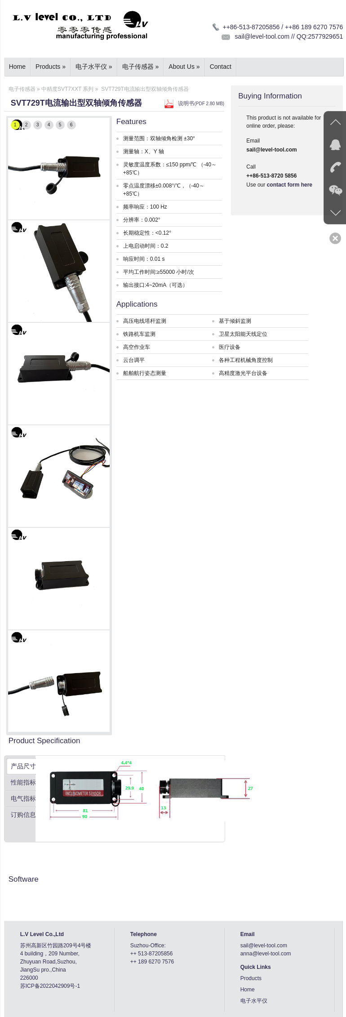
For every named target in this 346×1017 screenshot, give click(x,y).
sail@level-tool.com (263, 945)
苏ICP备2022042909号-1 (50, 986)
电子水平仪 (93, 66)
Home (17, 66)
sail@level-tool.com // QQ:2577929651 (289, 36)
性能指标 (23, 782)
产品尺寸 (23, 766)
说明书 (201, 103)
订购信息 (23, 814)
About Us (184, 66)
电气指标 (23, 798)
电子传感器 (140, 66)
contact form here (289, 185)
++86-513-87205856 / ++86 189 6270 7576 (282, 27)
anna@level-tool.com (265, 953)
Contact (220, 66)
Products (50, 66)
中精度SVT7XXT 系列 (67, 89)
